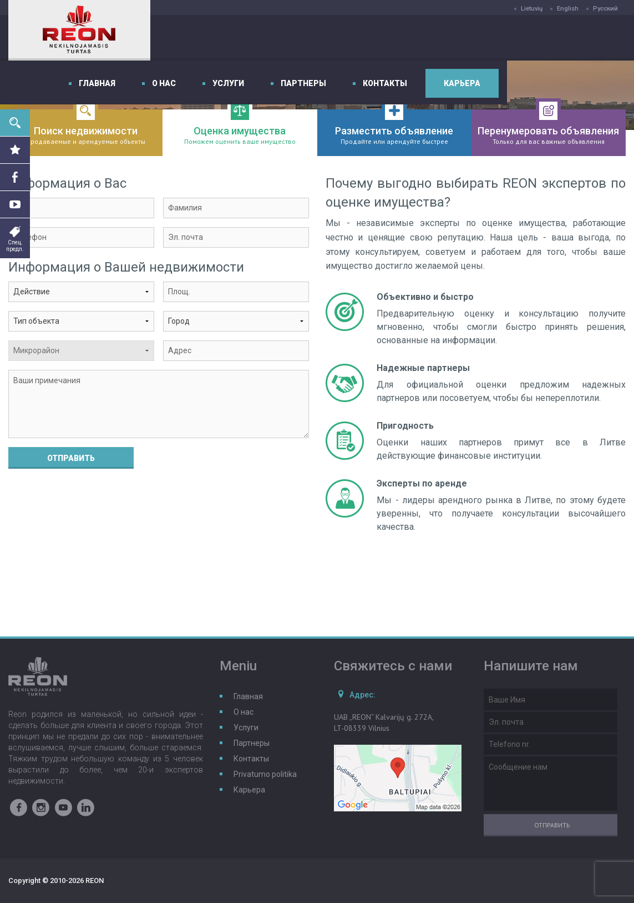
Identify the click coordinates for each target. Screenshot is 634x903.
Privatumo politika (265, 774)
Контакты (512, 37)
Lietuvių (531, 8)
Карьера (589, 37)
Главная (224, 37)
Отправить (71, 458)
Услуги (355, 37)
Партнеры (430, 37)
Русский (605, 8)
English (568, 8)
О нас (291, 37)
